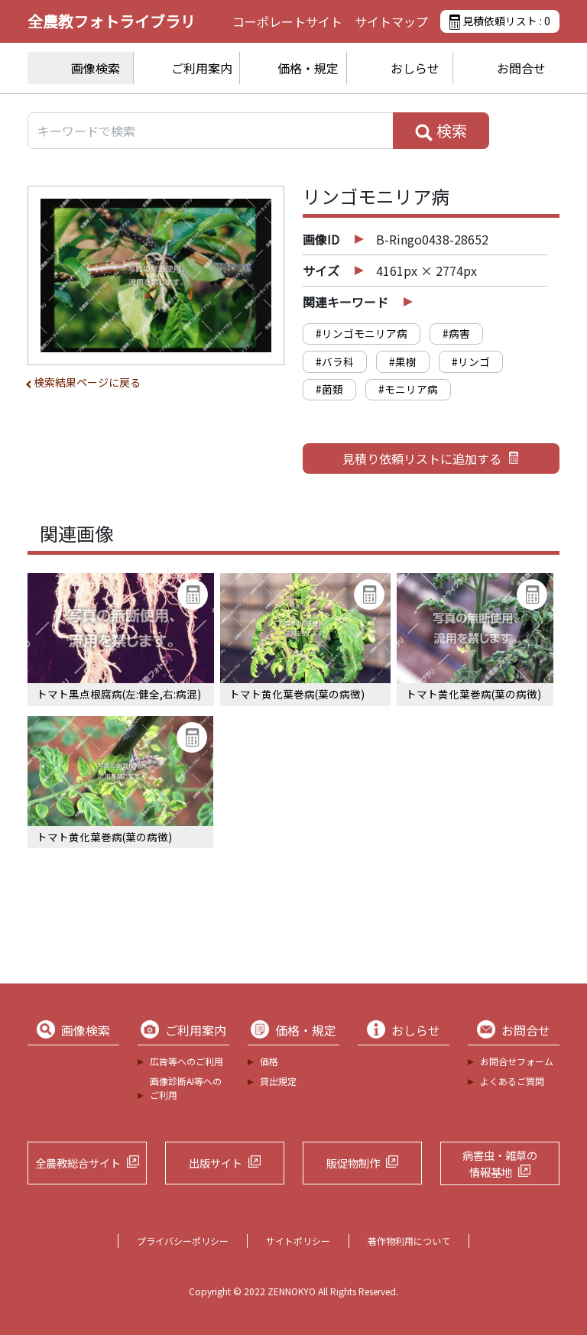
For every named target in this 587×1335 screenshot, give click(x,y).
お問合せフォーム (516, 1061)
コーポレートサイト (287, 21)
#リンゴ (471, 361)
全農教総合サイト (78, 1163)
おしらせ (415, 68)
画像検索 (95, 68)
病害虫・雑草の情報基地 (499, 1163)
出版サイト (215, 1163)
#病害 (456, 333)
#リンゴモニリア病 (361, 333)
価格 (269, 1061)
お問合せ (521, 68)
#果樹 (403, 361)
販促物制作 (353, 1163)
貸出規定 (278, 1080)
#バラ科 (335, 361)
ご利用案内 (201, 68)
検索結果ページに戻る (87, 382)
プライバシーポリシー (183, 1240)
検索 (441, 130)
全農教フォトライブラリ (112, 21)
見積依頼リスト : (499, 21)
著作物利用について (409, 1240)
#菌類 (329, 389)
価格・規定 (308, 68)
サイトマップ (391, 21)
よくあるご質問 (512, 1080)
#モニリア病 (408, 389)
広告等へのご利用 (186, 1061)
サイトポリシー (298, 1240)
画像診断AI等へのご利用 (186, 1087)
